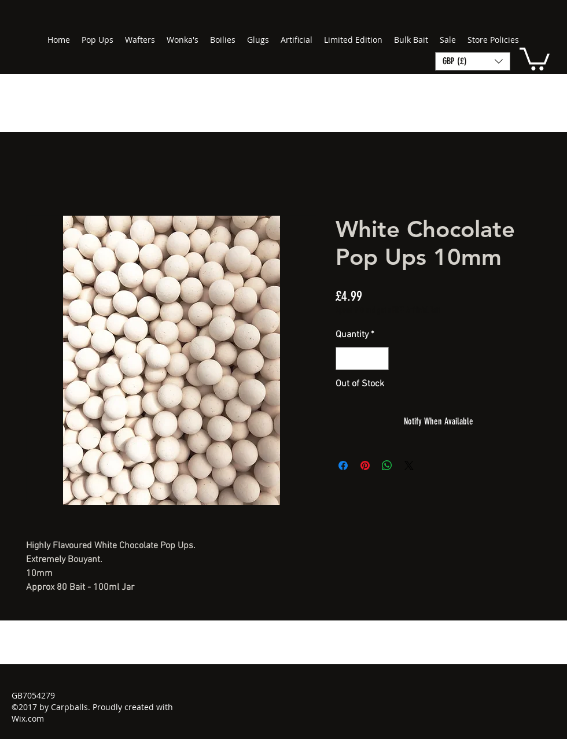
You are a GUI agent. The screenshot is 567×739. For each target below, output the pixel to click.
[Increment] (379, 359)
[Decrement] (345, 359)
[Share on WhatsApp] (387, 465)
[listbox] (472, 61)
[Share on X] (409, 465)
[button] (535, 58)
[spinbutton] (362, 359)
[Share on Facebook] (343, 465)
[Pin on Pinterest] (365, 465)
